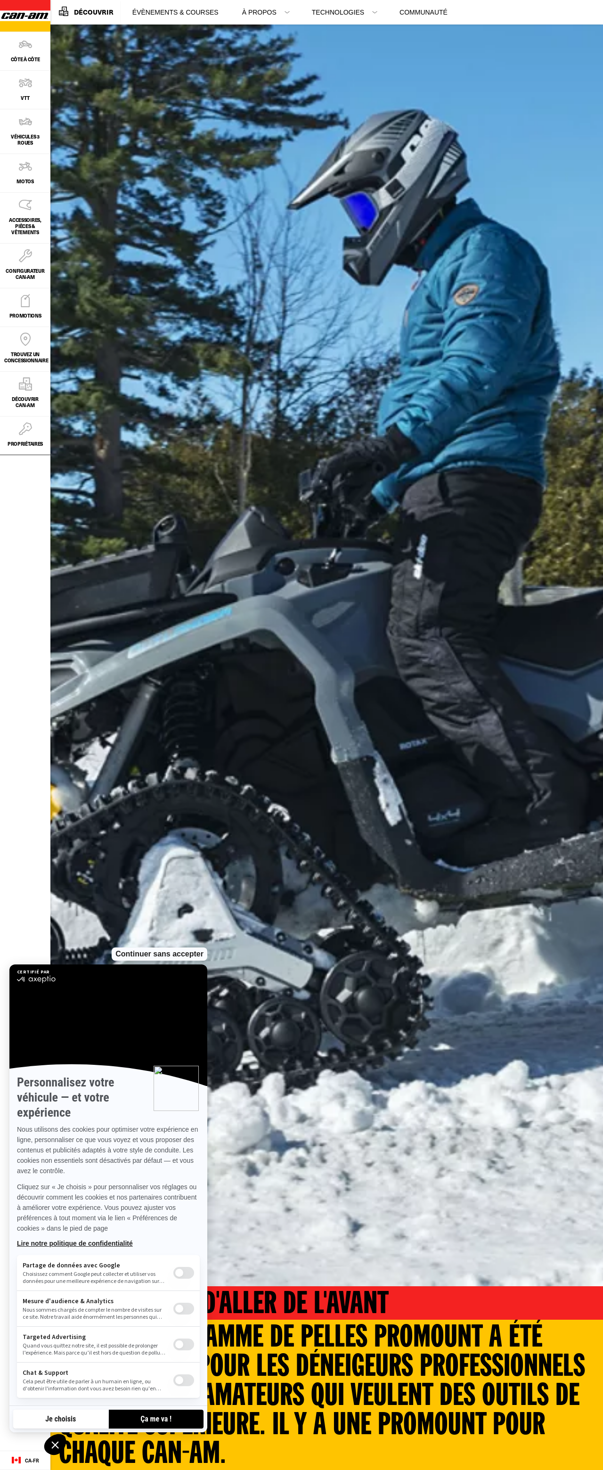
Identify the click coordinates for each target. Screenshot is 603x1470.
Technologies (338, 12)
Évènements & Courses (175, 12)
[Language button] (25, 1460)
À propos (259, 12)
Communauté (423, 12)
